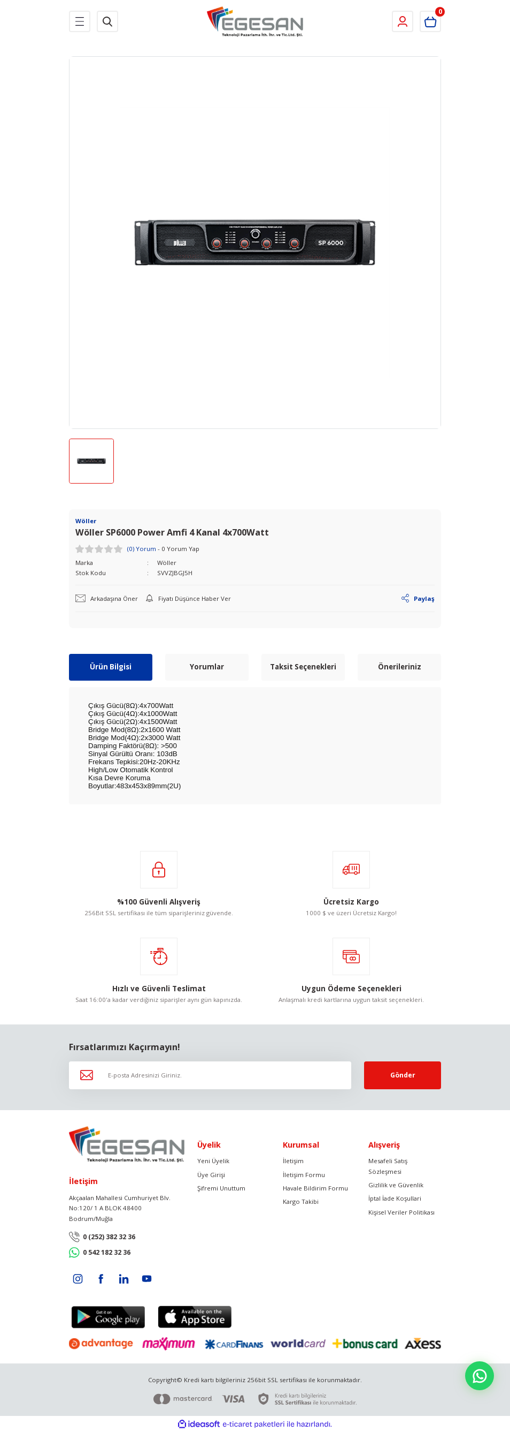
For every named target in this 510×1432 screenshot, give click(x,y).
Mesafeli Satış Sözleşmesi (387, 1166)
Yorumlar (207, 667)
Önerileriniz (399, 667)
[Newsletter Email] (210, 1075)
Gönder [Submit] (402, 1075)
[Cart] (430, 21)
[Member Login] (402, 21)
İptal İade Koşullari (394, 1199)
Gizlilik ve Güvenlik (395, 1185)
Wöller (167, 563)
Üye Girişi (211, 1175)
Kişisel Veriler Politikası (401, 1212)
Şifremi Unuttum (221, 1188)
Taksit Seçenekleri (303, 667)
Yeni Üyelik (213, 1161)
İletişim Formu (304, 1175)
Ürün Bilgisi (111, 667)
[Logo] (255, 21)
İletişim (293, 1161)
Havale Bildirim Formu (315, 1188)
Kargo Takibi (301, 1202)
